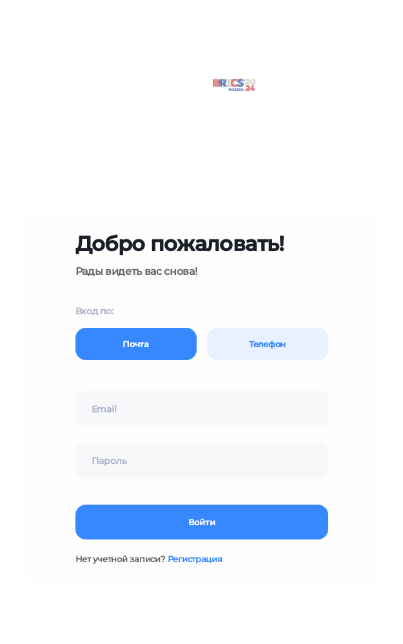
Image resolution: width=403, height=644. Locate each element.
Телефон (267, 344)
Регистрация (195, 559)
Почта (136, 344)
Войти (201, 522)
